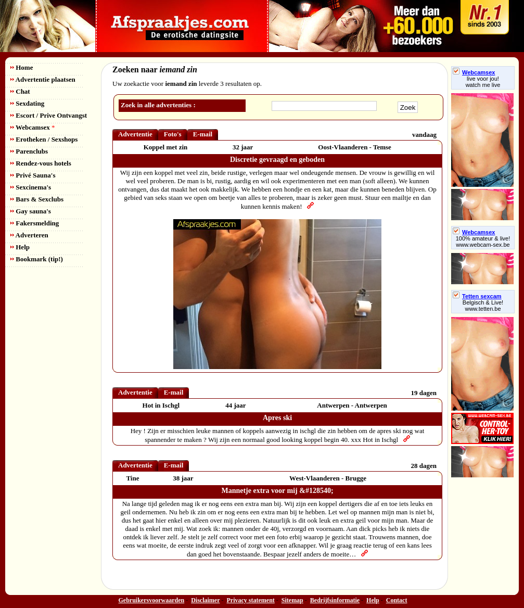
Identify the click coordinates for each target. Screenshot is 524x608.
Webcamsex (32, 127)
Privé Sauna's (32, 175)
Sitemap (292, 600)
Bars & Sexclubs (36, 199)
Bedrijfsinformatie (335, 600)
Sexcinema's (30, 187)
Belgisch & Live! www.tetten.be (483, 305)
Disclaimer (205, 600)
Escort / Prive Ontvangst (48, 115)
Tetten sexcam (477, 296)
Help (20, 247)
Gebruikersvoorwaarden (152, 600)
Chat (20, 91)
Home (21, 67)
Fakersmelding (34, 223)
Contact (396, 600)
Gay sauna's (30, 211)
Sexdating (27, 103)
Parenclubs (29, 151)
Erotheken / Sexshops (44, 139)
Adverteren (29, 235)
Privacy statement (251, 600)
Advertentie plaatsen (42, 79)
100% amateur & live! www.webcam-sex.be (483, 241)
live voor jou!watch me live (483, 81)
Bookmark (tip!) (36, 259)
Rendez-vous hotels (40, 163)
